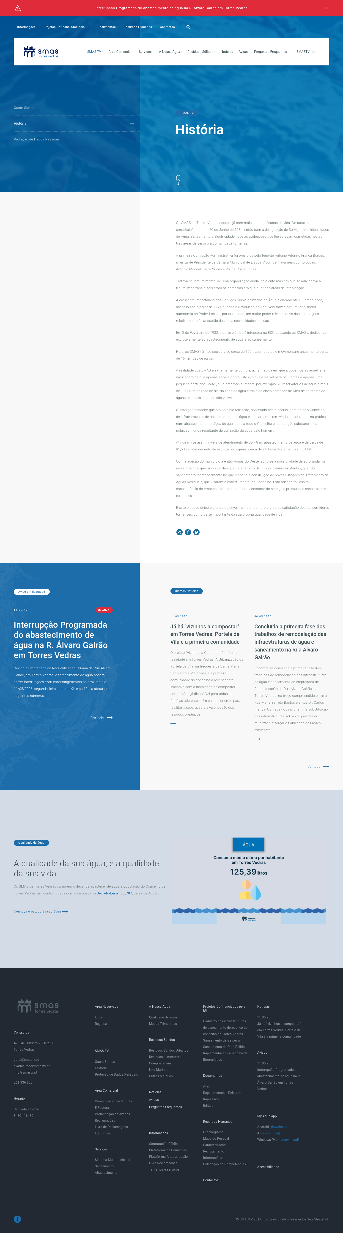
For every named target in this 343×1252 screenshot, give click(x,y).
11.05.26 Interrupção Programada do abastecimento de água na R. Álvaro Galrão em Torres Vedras (279, 1076)
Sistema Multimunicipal (112, 1160)
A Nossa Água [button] (170, 52)
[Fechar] (326, 8)
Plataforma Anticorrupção (168, 1156)
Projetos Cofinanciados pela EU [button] (67, 27)
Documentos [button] (107, 27)
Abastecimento (106, 1172)
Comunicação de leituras (113, 1101)
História (20, 123)
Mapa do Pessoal (216, 1138)
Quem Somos (24, 108)
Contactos (167, 27)
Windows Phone (278, 1140)
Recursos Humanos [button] (138, 27)
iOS (268, 1133)
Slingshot (321, 1219)
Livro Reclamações (163, 1163)
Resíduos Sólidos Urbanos (168, 1050)
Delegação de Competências (224, 1164)
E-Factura (102, 1107)
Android (272, 1127)
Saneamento (104, 1166)
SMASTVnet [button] (305, 52)
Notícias (227, 52)
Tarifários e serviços (164, 1169)
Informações (212, 1158)
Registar (101, 1024)
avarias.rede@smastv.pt (32, 1066)
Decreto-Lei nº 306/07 (114, 893)
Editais (208, 1105)
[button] (188, 27)
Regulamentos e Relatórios (223, 1093)
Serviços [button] (146, 52)
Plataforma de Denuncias (168, 1150)
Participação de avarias (112, 1114)
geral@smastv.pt (26, 1059)
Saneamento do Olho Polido (224, 1047)
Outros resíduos (161, 1076)
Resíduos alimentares (165, 1057)
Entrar (99, 1017)
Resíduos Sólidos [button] (200, 52)
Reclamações (105, 1120)
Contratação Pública (164, 1144)
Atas (206, 1086)
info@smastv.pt (25, 1072)
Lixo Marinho (158, 1070)
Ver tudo (102, 717)
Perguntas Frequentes (270, 52)
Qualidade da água (163, 1017)
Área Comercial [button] (120, 52)
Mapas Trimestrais (163, 1024)
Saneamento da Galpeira (221, 1040)
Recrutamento (213, 1151)
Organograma (213, 1132)
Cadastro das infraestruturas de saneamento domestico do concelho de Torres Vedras (225, 1027)
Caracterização (214, 1145)
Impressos (211, 1099)
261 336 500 (23, 1082)
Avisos (244, 52)
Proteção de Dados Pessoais (37, 139)
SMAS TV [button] (94, 52)
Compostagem (160, 1063)
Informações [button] (26, 27)
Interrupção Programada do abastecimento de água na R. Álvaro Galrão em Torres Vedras (172, 8)
